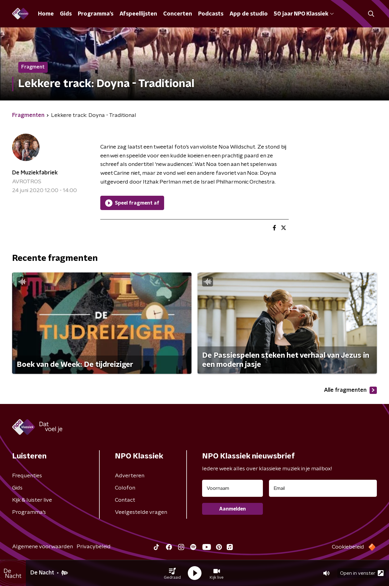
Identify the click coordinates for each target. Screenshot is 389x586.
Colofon (125, 488)
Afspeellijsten (138, 14)
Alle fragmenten (350, 390)
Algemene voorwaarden (42, 546)
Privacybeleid (94, 546)
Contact (125, 500)
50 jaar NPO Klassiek (304, 14)
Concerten (177, 14)
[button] (172, 573)
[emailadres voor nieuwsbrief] (323, 488)
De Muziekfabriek (35, 173)
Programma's (95, 14)
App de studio (248, 14)
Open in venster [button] (362, 573)
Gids (66, 14)
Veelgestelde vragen (141, 512)
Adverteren (129, 476)
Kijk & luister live (32, 500)
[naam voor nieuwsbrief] (232, 488)
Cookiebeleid (348, 547)
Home (46, 14)
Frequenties (27, 476)
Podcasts (210, 14)
